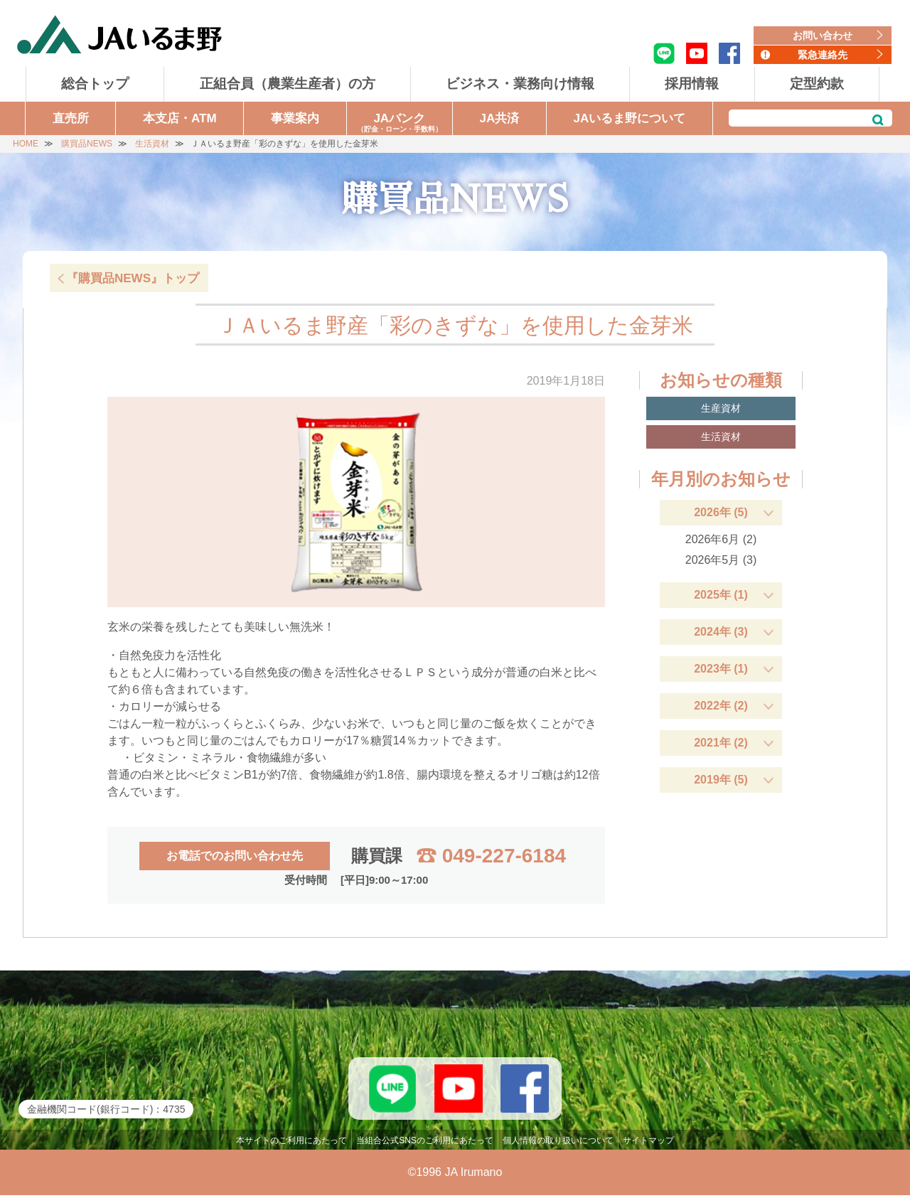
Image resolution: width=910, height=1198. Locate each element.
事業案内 (295, 118)
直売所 (71, 118)
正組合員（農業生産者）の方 (287, 83)
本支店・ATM (180, 118)
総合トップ (95, 83)
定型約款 (817, 83)
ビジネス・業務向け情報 (520, 83)
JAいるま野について (630, 118)
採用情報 (692, 83)
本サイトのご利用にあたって (291, 1143)
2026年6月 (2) (721, 539)
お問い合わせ (822, 35)
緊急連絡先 (822, 54)
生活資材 (721, 436)
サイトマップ (648, 1143)
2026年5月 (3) (721, 560)
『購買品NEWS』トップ (132, 278)
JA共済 (499, 118)
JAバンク (399, 123)
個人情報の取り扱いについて (558, 1143)
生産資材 (721, 408)
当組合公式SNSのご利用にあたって (424, 1143)
